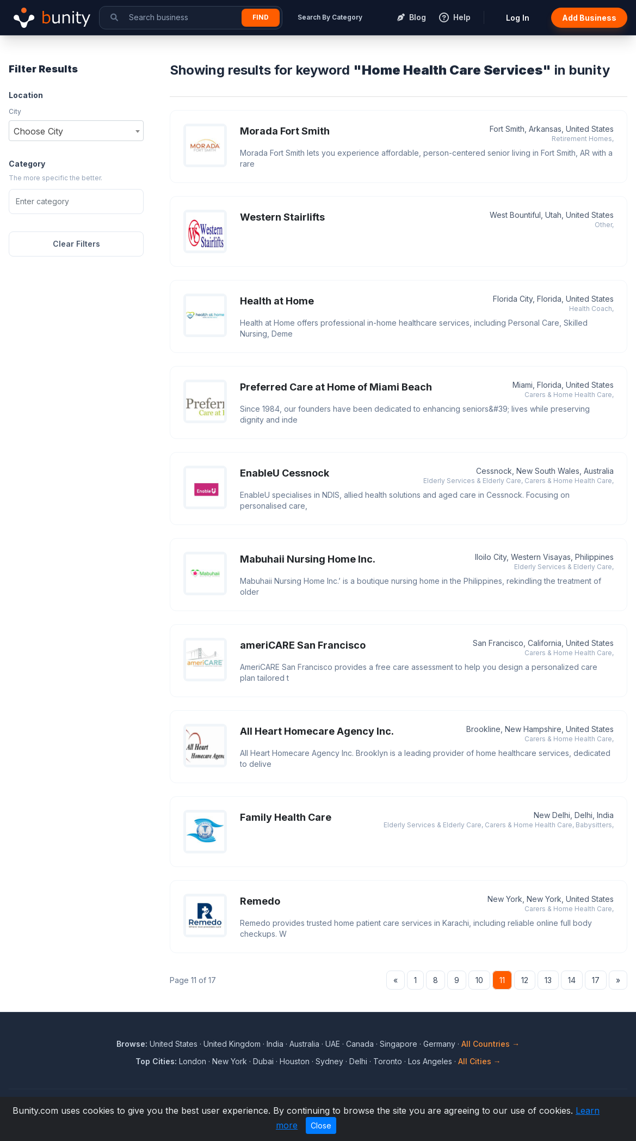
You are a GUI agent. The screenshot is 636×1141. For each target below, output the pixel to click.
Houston (295, 1061)
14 (572, 980)
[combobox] (76, 130)
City (15, 111)
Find (260, 17)
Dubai (263, 1061)
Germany (439, 1043)
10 (479, 980)
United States (173, 1043)
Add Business (589, 17)
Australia (304, 1043)
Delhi (358, 1061)
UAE (332, 1043)
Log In (517, 17)
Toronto (387, 1061)
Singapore (398, 1043)
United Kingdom (232, 1043)
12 (524, 980)
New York (229, 1061)
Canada (360, 1043)
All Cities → (479, 1061)
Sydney (329, 1061)
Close (321, 1125)
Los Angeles (430, 1061)
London (192, 1061)
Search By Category (330, 17)
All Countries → (490, 1043)
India (275, 1043)
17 (596, 980)
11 (502, 980)
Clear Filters (76, 243)
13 (548, 980)
